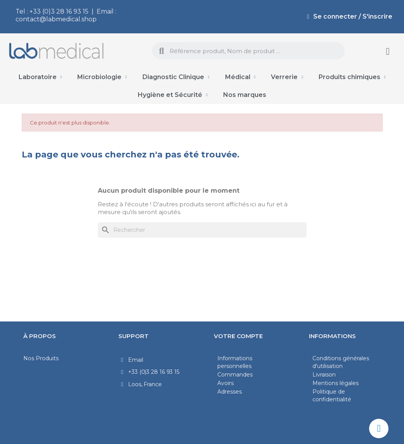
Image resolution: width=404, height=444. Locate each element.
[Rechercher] (202, 230)
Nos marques (244, 94)
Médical (240, 77)
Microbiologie (102, 77)
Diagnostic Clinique (176, 77)
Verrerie (287, 77)
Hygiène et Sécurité (173, 95)
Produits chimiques (352, 77)
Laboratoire (40, 77)
